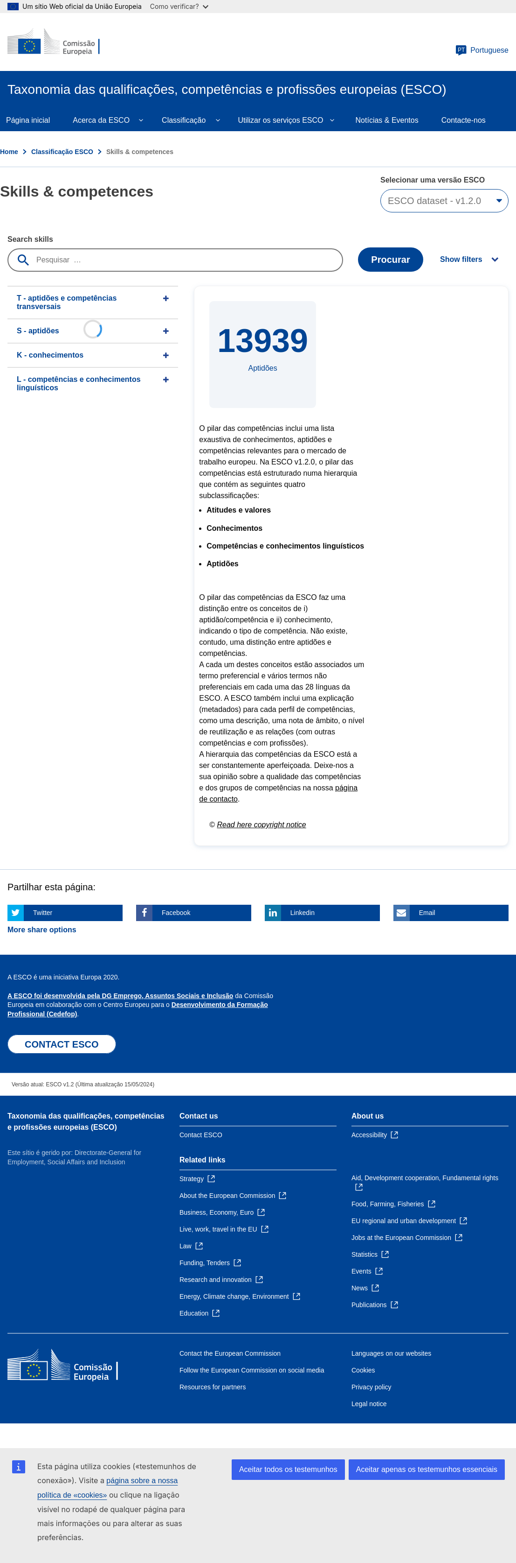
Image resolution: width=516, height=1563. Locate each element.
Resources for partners (212, 1387)
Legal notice (369, 1404)
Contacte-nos (463, 120)
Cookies (363, 1370)
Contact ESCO (200, 1135)
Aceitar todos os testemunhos (288, 1469)
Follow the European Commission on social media (251, 1370)
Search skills (30, 239)
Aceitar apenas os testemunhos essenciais (426, 1469)
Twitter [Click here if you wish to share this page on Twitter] (42, 912)
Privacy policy (371, 1387)
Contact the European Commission (230, 1353)
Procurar (390, 259)
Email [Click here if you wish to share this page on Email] (427, 912)
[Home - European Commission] (63, 42)
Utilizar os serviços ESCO (280, 120)
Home (9, 151)
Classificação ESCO (62, 151)
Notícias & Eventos (387, 120)
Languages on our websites (391, 1353)
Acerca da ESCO (101, 120)
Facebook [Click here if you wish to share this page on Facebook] (176, 912)
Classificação (184, 120)
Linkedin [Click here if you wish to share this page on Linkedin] (302, 912)
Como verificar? (179, 6)
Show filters (461, 259)
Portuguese (482, 50)
